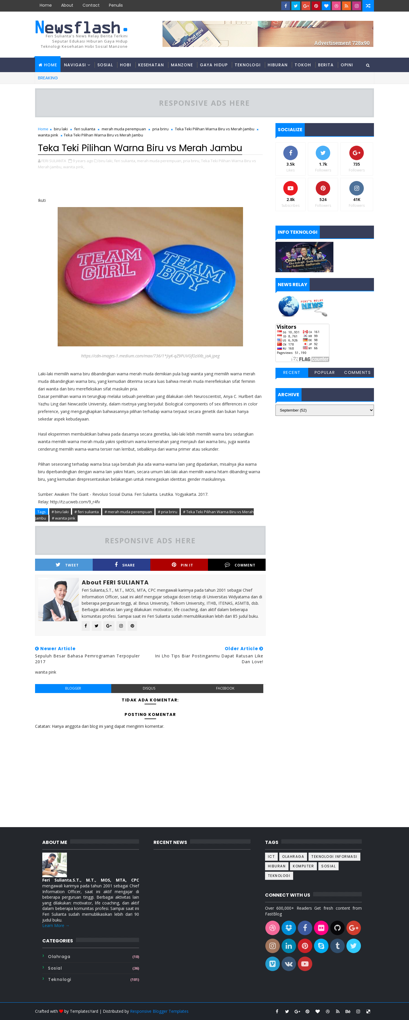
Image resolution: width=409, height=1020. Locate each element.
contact (91, 5)
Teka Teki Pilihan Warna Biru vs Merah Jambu (214, 128)
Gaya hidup (214, 65)
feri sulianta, (125, 160)
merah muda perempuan (124, 128)
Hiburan (278, 65)
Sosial (105, 65)
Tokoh (303, 65)
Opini (347, 65)
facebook (225, 688)
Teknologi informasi (334, 856)
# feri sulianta (86, 511)
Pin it (182, 565)
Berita (326, 65)
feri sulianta (84, 128)
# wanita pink (63, 518)
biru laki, (105, 160)
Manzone (182, 65)
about (67, 5)
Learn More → (56, 925)
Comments (357, 372)
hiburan (277, 866)
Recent (292, 372)
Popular (325, 372)
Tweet (67, 565)
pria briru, (191, 160)
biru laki (61, 128)
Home (46, 5)
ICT (271, 856)
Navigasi (75, 65)
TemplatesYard (84, 1011)
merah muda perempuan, (159, 160)
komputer (303, 866)
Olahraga (59, 956)
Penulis (116, 5)
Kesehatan (151, 65)
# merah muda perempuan (128, 511)
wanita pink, (73, 166)
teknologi (60, 979)
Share (125, 565)
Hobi (125, 65)
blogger (73, 688)
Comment (240, 565)
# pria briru (167, 511)
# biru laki (60, 511)
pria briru (160, 128)
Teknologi (248, 65)
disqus (149, 688)
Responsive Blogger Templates (159, 1011)
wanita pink (48, 135)
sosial (55, 968)
